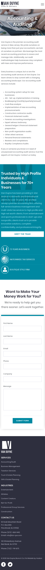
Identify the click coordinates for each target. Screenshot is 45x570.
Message (7, 386)
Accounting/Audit (8, 462)
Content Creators (8, 498)
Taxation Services (8, 471)
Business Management (10, 466)
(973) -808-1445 (13, 532)
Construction (6, 511)
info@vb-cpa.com (14, 535)
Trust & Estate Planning (10, 475)
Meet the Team (22, 234)
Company (7, 374)
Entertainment (7, 490)
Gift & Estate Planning (10, 479)
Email (5, 348)
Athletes (4, 494)
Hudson (39, 558)
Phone (6, 361)
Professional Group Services (12, 507)
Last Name (8, 336)
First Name (8, 323)
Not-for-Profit (6, 503)
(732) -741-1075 (13, 548)
